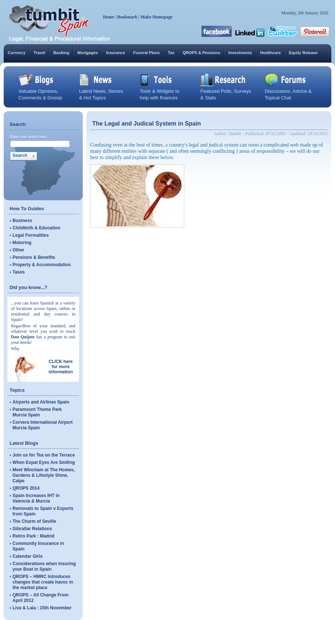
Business (22, 220)
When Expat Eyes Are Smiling (44, 462)
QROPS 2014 (26, 488)
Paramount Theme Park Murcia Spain (37, 412)
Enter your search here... (30, 136)
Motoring (22, 242)
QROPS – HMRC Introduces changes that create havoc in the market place (43, 582)
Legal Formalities (31, 235)
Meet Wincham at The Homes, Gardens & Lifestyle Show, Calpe (44, 475)
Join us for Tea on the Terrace (44, 455)
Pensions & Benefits (34, 257)
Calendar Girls (28, 556)
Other (18, 250)
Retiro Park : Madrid (33, 536)
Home (108, 17)
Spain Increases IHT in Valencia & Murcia (36, 498)
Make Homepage (156, 17)
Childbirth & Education (36, 227)
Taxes (19, 272)
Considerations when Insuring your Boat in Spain (44, 566)
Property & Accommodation (42, 264)
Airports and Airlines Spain (41, 402)
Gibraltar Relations (32, 528)
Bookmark (127, 17)
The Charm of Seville (34, 521)
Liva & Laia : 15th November (42, 607)
